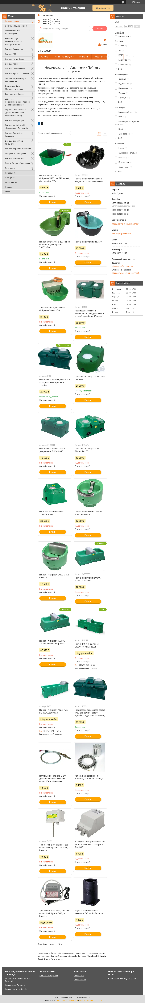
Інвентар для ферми (14, 94)
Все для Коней (11, 63)
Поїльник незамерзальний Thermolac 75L (87, 450)
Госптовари (10, 168)
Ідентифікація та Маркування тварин (14, 87)
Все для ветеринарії (14, 120)
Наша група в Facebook (15, 985)
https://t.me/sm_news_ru (122, 266)
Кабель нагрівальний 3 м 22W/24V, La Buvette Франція (89, 777)
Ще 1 (120, 102)
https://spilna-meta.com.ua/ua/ (125, 223)
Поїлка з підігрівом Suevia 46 (89, 241)
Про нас (130, 57)
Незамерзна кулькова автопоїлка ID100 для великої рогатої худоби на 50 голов (89, 313)
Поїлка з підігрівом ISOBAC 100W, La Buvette (87, 579)
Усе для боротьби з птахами (18, 148)
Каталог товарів (12, 21)
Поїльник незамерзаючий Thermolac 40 (51, 513)
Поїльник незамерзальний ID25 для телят (90, 378)
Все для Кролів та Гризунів (17, 73)
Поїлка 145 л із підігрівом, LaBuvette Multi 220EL (87, 645)
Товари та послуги (63, 57)
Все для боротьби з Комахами (14, 134)
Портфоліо (10, 177)
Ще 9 (120, 138)
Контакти (83, 57)
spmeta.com (79, 975)
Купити (52, 202)
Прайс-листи (10, 172)
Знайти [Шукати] (100, 28)
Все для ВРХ (11, 54)
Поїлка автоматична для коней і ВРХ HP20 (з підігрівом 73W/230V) (54, 244)
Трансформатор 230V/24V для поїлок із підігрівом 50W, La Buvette (54, 913)
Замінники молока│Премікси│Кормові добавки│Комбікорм (17, 102)
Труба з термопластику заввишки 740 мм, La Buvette (89, 912)
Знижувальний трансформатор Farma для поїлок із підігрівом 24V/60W (90, 844)
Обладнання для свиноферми (12, 32)
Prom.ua (86, 997)
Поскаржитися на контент (67, 1000)
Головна (44, 57)
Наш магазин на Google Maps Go (122, 978)
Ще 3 (120, 69)
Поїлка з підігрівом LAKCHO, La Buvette (54, 576)
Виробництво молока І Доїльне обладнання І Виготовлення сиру (15, 112)
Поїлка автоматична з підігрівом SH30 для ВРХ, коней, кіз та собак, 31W (54, 178)
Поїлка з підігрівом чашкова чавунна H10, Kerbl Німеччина (89, 180)
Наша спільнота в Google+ (16, 989)
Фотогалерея (11, 182)
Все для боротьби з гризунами (14, 142)
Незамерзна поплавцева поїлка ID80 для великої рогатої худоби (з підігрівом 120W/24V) (90, 712)
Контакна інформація (49, 975)
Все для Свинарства (14, 49)
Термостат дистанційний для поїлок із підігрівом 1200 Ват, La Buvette (54, 847)
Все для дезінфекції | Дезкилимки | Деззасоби (16, 127)
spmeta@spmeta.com (121, 233)
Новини (8, 187)
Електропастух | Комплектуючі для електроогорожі (13, 41)
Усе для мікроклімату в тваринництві (15, 80)
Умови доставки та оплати (108, 57)
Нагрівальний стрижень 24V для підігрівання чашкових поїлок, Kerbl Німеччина (52, 778)
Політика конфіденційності (90, 1000)
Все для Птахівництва (15, 68)
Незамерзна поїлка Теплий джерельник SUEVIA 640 (52, 450)
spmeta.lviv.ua (80, 979)
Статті (7, 191)
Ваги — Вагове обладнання (17, 163)
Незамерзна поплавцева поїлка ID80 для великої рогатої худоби (54, 382)
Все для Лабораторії (14, 158)
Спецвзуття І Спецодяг (15, 153)
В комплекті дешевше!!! (16, 25)
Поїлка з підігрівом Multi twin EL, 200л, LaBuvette (53, 711)
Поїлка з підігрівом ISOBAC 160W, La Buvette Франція (52, 642)
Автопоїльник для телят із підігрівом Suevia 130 (52, 309)
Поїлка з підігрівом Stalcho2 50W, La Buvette (88, 513)
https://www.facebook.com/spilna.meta (126, 273)
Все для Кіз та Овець (14, 59)
